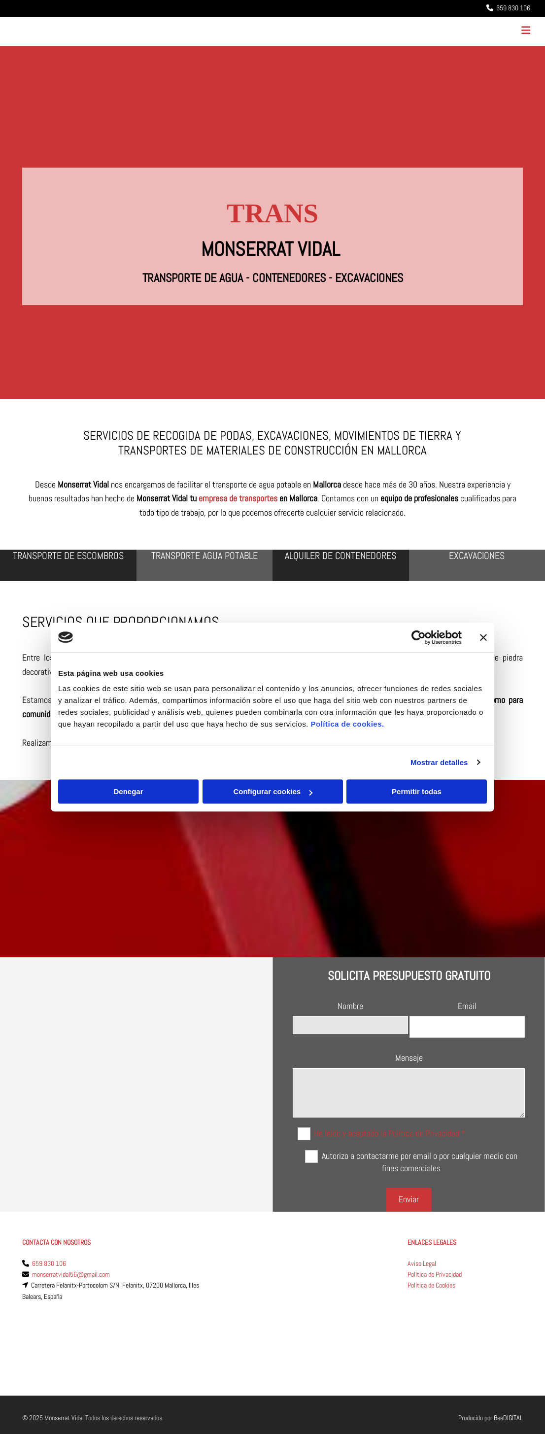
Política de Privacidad (435, 1274)
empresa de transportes (238, 498)
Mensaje (409, 1057)
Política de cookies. (347, 724)
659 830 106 (49, 1263)
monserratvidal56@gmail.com (71, 1274)
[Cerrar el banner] (483, 637)
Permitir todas (417, 791)
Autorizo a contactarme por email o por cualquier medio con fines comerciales (419, 1162)
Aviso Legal (422, 1263)
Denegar (128, 791)
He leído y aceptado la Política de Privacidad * (390, 1132)
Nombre (350, 1006)
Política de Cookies (431, 1285)
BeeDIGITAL (508, 1368)
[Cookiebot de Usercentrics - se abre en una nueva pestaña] (418, 637)
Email (467, 1006)
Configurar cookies (272, 791)
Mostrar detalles (439, 762)
